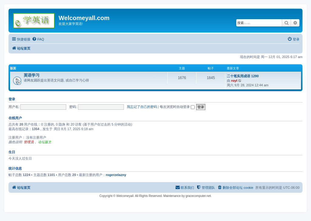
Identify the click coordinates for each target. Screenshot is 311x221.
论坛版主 (44, 142)
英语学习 (31, 75)
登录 (12, 99)
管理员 (29, 142)
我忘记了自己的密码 (142, 107)
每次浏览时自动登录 (177, 107)
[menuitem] (38, 39)
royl (234, 80)
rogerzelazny (116, 175)
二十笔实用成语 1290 (243, 76)
